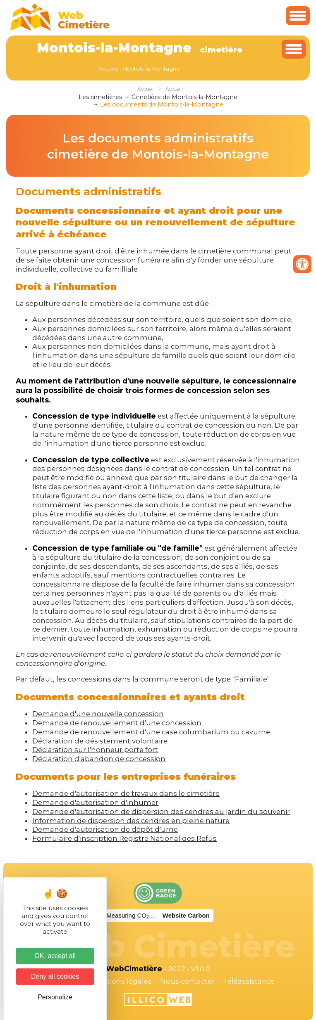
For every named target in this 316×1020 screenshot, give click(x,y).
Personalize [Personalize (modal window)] (55, 997)
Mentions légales (121, 981)
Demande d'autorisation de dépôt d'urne (105, 829)
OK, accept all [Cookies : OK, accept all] (55, 955)
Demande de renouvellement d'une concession (116, 723)
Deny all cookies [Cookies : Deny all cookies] (55, 976)
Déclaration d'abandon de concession (98, 759)
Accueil (146, 89)
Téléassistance (249, 981)
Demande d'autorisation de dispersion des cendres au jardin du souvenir (161, 811)
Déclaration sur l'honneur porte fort (95, 749)
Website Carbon (186, 915)
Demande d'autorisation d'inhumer (95, 802)
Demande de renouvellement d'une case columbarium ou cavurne (151, 732)
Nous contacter (187, 981)
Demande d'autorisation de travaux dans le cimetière (126, 793)
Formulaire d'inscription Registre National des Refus (124, 838)
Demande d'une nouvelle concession (98, 714)
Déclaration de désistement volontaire (100, 741)
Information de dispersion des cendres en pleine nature (131, 820)
